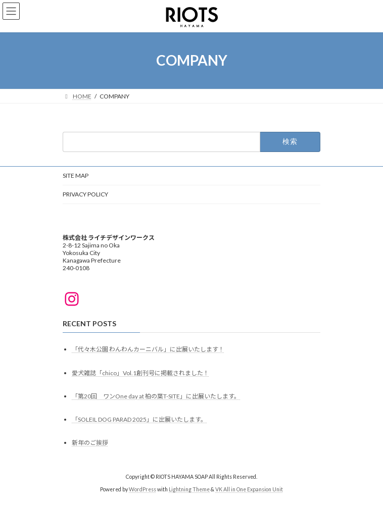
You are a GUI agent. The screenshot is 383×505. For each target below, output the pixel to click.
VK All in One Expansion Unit (249, 489)
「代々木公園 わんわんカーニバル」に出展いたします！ (148, 350)
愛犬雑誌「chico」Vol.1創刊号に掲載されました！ (140, 373)
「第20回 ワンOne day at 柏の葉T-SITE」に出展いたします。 (156, 396)
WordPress (142, 489)
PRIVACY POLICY (85, 194)
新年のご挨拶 (90, 443)
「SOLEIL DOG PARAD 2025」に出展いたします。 (139, 419)
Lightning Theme (189, 489)
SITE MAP (75, 175)
